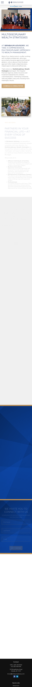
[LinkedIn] (17, 676)
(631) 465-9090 (18, 665)
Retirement (16, 685)
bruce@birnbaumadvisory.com (16, 674)
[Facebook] (14, 676)
